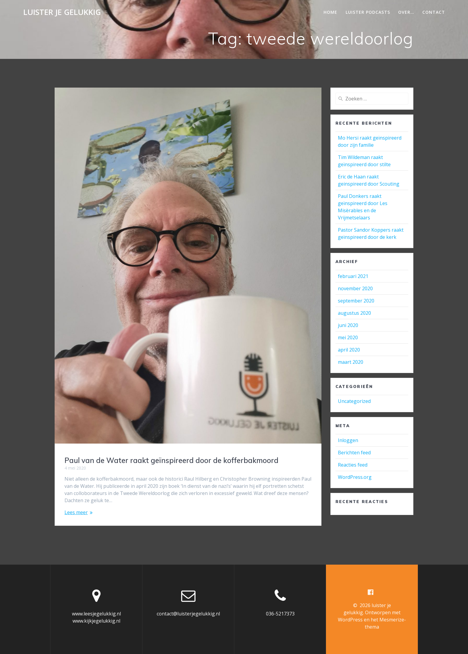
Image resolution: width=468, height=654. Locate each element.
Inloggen (348, 440)
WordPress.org (355, 477)
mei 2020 (348, 337)
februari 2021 (353, 276)
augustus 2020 (354, 313)
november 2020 (355, 288)
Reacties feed (352, 465)
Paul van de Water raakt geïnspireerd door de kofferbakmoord (171, 460)
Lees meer (76, 512)
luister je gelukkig (62, 12)
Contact (433, 12)
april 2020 (349, 349)
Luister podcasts (368, 12)
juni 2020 (348, 325)
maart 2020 (350, 362)
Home (330, 12)
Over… (406, 12)
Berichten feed (354, 452)
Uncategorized (354, 401)
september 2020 (356, 300)
